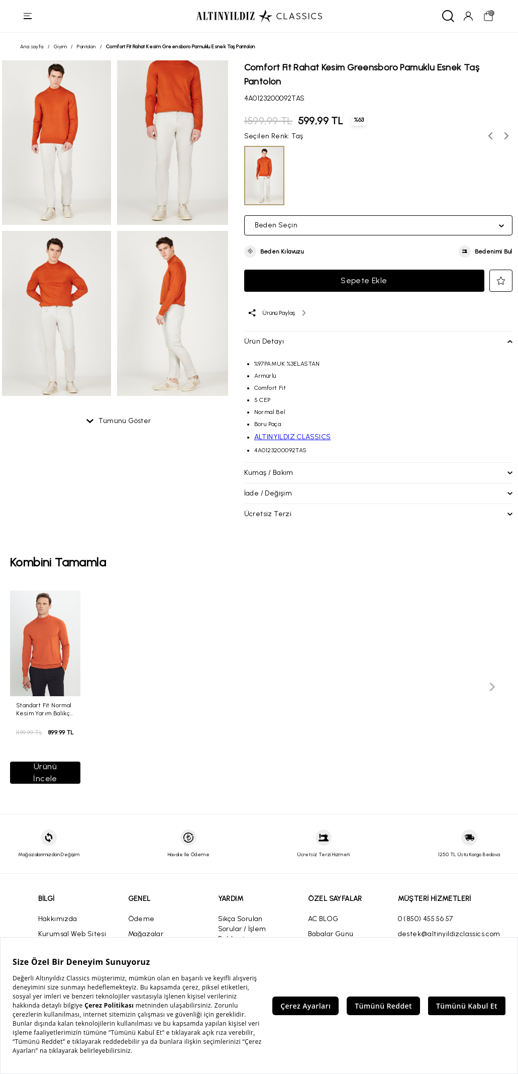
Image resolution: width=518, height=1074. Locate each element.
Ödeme (141, 919)
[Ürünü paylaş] (276, 313)
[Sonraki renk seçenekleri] (506, 136)
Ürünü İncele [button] (45, 772)
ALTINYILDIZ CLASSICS (292, 437)
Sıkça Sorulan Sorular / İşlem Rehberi (242, 929)
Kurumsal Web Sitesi (72, 934)
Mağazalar (146, 934)
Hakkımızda (57, 919)
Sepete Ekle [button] (364, 280)
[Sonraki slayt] (492, 687)
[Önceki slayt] (26, 687)
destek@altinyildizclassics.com (449, 934)
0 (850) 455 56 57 (425, 919)
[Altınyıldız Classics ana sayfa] (259, 16)
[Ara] (448, 16)
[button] (274, 251)
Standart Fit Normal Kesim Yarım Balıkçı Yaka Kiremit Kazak (44, 709)
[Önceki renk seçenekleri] (490, 136)
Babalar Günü (331, 934)
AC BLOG (323, 919)
